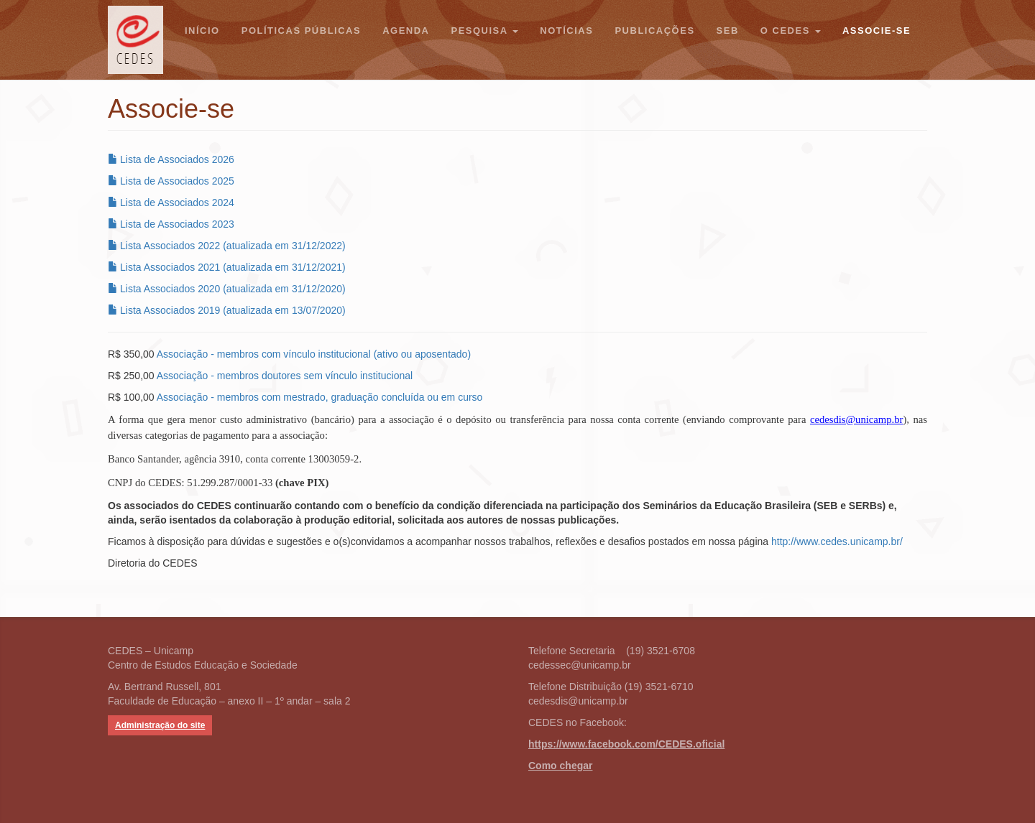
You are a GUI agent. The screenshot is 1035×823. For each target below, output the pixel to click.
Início (202, 30)
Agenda (405, 30)
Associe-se (876, 30)
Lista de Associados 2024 (171, 202)
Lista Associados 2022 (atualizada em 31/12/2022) (227, 245)
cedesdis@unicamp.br (856, 419)
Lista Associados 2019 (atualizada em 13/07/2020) (227, 310)
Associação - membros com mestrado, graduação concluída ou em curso (320, 397)
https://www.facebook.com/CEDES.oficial (626, 744)
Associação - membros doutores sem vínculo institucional (285, 375)
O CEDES (790, 30)
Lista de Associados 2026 (171, 159)
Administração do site (160, 725)
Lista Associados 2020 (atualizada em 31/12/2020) (227, 288)
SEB (728, 30)
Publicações (654, 30)
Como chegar (560, 765)
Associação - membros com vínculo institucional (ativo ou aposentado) (314, 354)
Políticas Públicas (301, 30)
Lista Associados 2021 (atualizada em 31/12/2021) (227, 267)
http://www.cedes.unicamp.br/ (837, 541)
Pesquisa (484, 30)
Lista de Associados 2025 (171, 181)
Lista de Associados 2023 (171, 224)
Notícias (566, 30)
